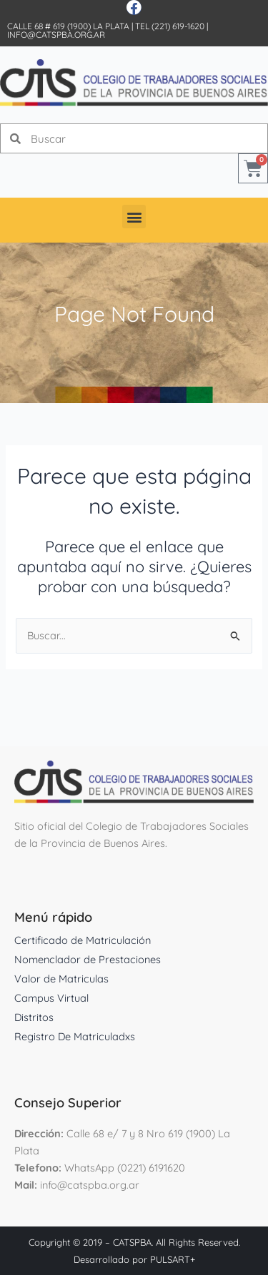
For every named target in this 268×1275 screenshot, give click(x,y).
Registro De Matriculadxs (74, 1036)
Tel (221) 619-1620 (169, 26)
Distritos (34, 1017)
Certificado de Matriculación (82, 940)
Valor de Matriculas (61, 978)
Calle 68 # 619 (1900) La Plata (68, 26)
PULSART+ (172, 1259)
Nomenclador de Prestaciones (87, 959)
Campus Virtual (51, 998)
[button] (134, 216)
